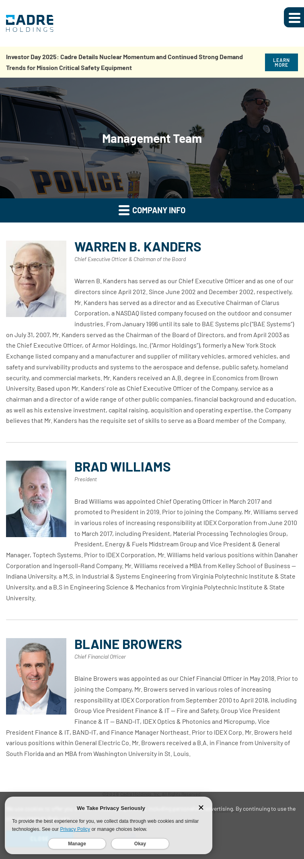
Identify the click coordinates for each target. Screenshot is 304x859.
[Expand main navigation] (294, 17)
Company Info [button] (152, 209)
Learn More (281, 62)
